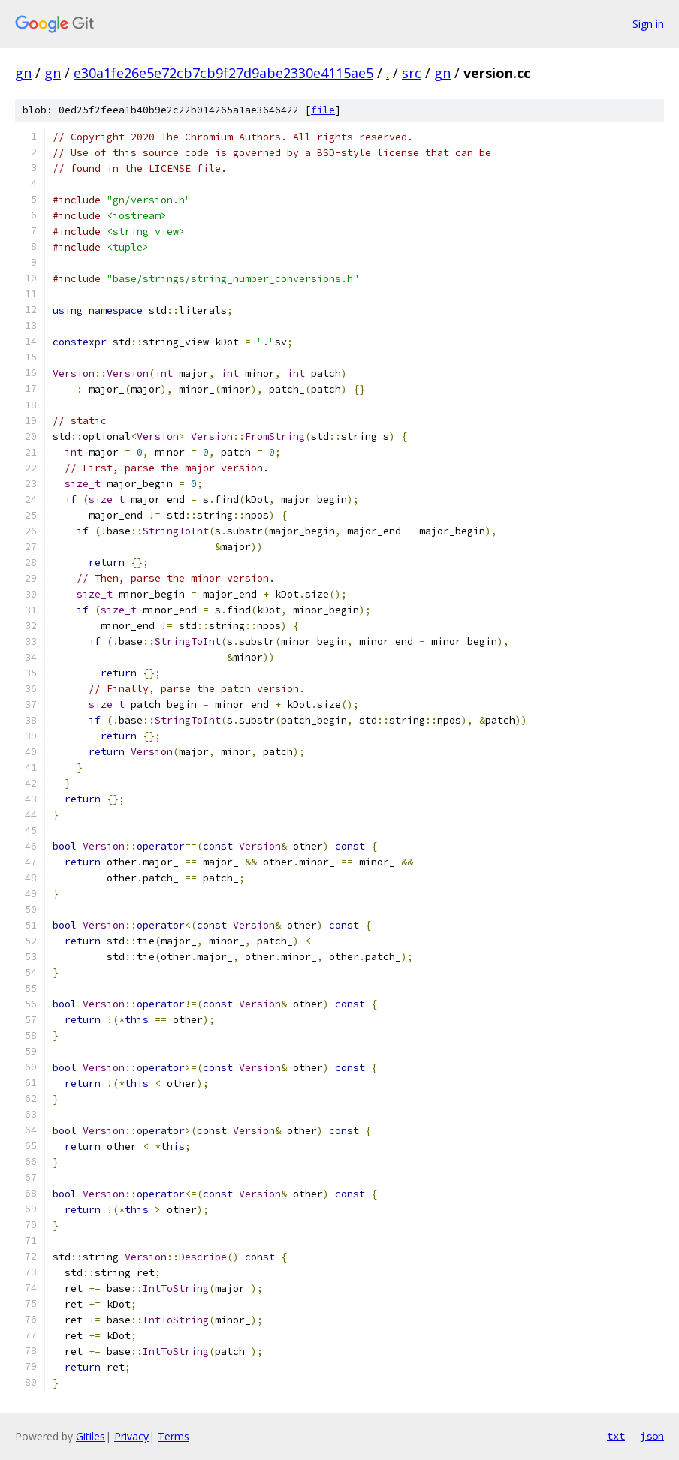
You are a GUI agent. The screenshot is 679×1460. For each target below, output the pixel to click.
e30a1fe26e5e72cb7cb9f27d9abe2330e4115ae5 (223, 73)
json (652, 1436)
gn (23, 73)
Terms (173, 1436)
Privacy (131, 1436)
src (411, 73)
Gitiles (90, 1436)
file (323, 110)
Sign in (648, 24)
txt (616, 1436)
